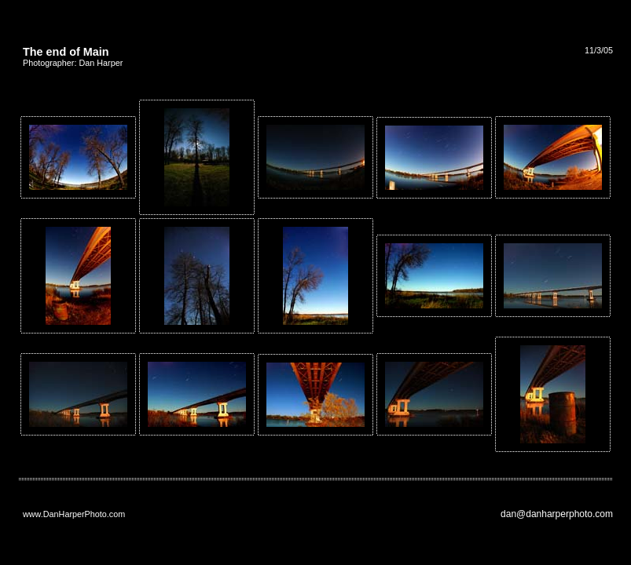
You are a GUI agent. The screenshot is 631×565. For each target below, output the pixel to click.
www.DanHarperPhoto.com (74, 514)
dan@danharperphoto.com (557, 513)
